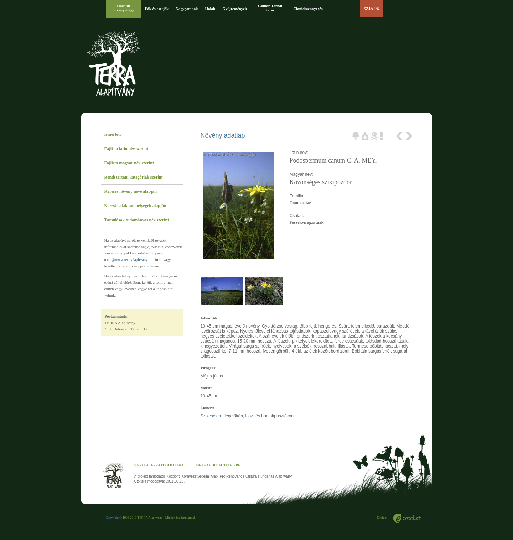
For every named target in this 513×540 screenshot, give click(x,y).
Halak (210, 8)
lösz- (249, 415)
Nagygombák (187, 8)
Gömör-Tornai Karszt (270, 8)
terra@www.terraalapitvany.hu (128, 259)
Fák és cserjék (157, 8)
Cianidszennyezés (308, 8)
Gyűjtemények (234, 8)
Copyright (112, 517)
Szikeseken (211, 415)
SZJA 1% (372, 8)
